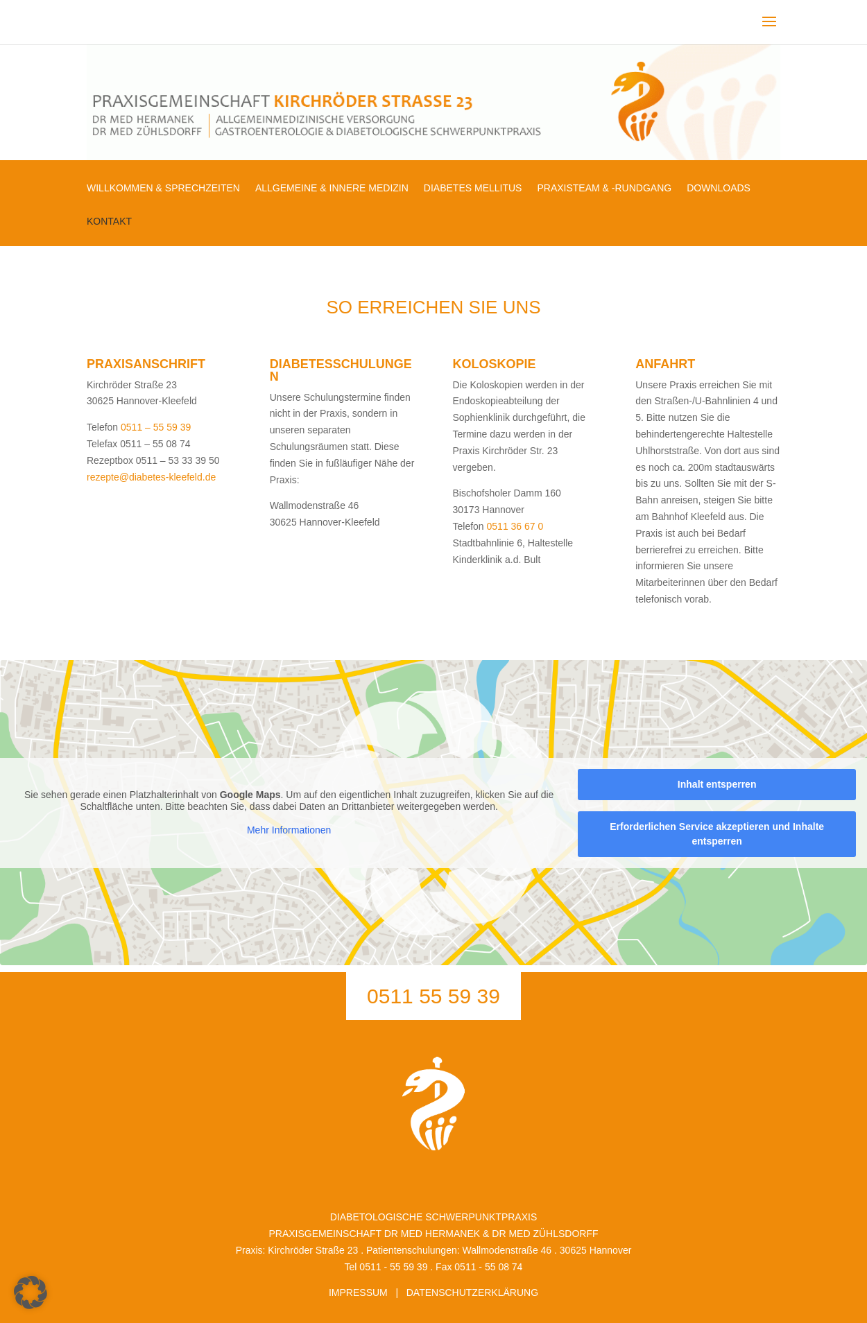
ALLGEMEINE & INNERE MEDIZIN (332, 188)
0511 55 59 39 (433, 996)
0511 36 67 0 (515, 526)
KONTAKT (109, 221)
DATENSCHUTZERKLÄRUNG (472, 1292)
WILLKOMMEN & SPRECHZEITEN (163, 188)
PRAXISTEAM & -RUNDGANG (604, 188)
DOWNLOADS (718, 188)
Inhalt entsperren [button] (717, 783)
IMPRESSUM (358, 1292)
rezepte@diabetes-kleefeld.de (151, 477)
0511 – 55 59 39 (156, 427)
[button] (30, 1292)
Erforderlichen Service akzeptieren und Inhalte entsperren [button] (717, 833)
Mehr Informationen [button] (289, 830)
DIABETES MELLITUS (473, 188)
